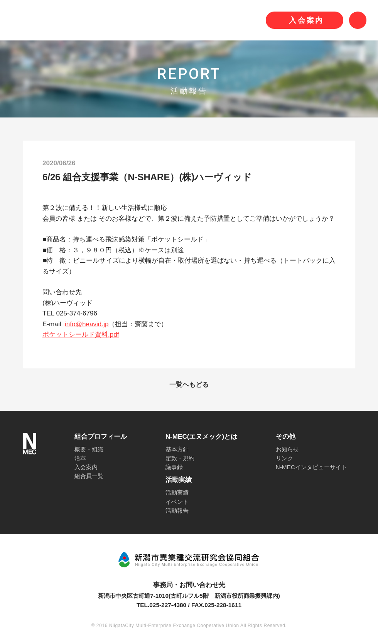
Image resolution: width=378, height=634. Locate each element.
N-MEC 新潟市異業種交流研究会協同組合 (97, 20)
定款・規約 (179, 458)
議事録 (174, 467)
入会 (306, 20)
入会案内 (86, 467)
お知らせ (287, 449)
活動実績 (177, 492)
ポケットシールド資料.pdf (80, 334)
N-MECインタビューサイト (311, 467)
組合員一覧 (88, 476)
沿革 (80, 458)
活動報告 (177, 510)
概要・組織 (88, 449)
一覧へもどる (189, 384)
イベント (177, 501)
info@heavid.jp (86, 324)
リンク (284, 458)
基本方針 (177, 449)
